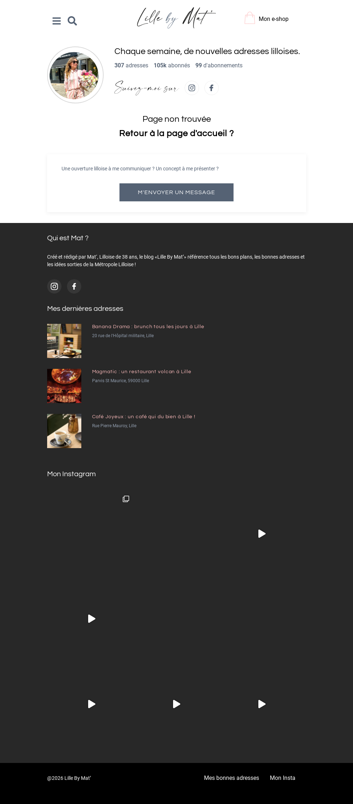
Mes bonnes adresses (231, 777)
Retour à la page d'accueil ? (176, 133)
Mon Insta (282, 777)
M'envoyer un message (176, 192)
